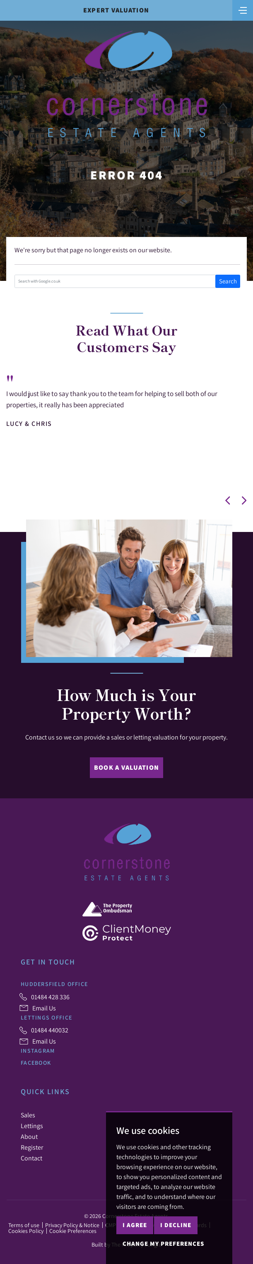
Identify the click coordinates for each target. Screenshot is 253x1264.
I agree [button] (135, 1225)
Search (228, 281)
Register (32, 1147)
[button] (227, 500)
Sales (28, 1115)
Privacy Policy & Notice (72, 1225)
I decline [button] (175, 1225)
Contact (31, 1158)
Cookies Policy (25, 1231)
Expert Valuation (116, 10)
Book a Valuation (126, 767)
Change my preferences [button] (163, 1243)
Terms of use (23, 1225)
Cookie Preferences (72, 1231)
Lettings (32, 1125)
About (29, 1136)
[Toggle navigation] (243, 9)
